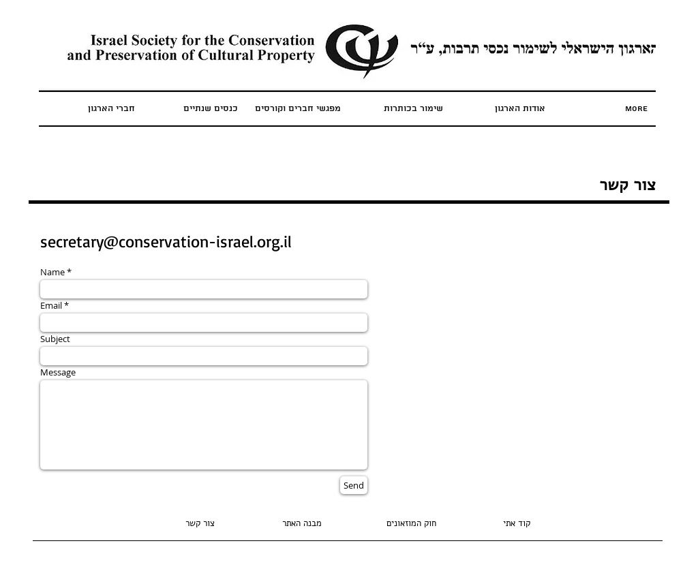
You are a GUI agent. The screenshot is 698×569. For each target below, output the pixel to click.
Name (52, 272)
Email (51, 305)
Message (58, 372)
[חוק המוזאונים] (411, 524)
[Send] (353, 485)
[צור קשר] (200, 524)
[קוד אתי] (516, 524)
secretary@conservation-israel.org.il (166, 241)
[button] (302, 524)
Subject (55, 339)
